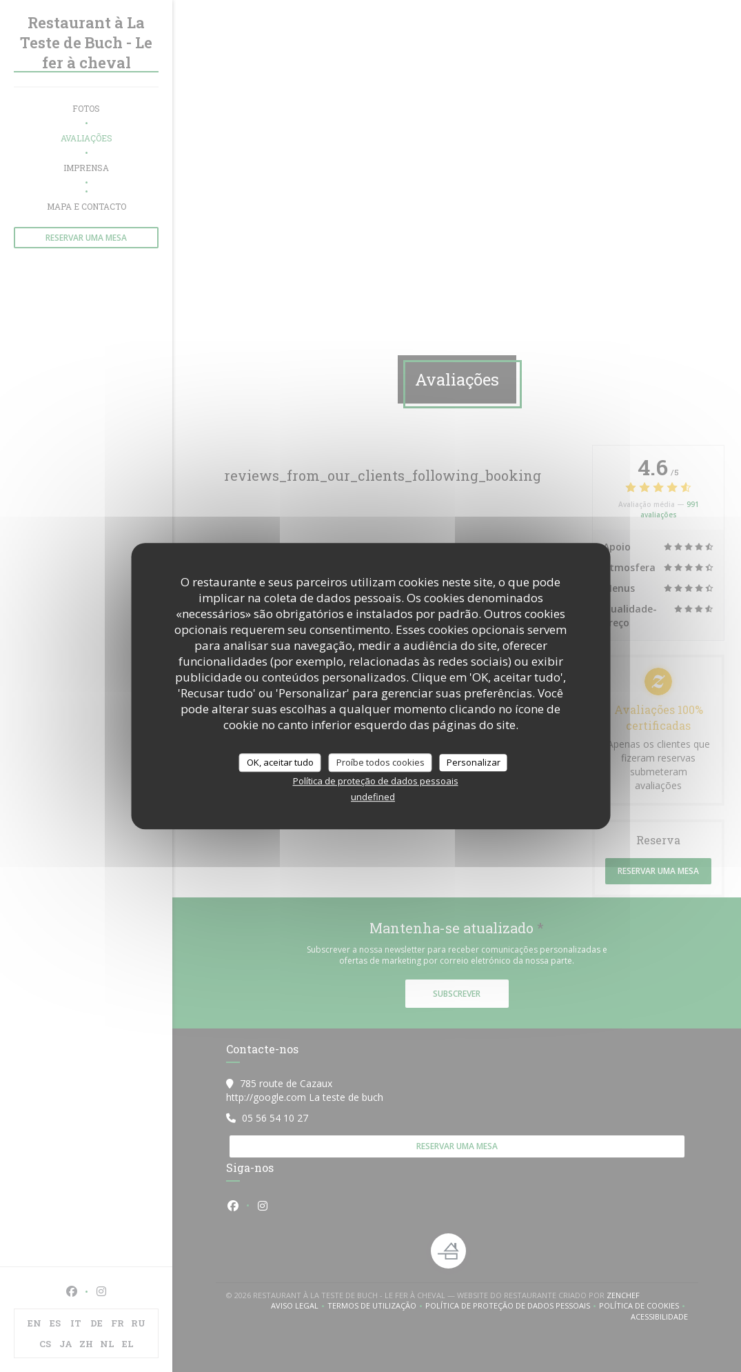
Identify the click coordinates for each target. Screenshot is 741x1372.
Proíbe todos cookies (380, 762)
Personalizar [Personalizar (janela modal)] (473, 762)
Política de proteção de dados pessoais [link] (375, 781)
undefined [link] (373, 797)
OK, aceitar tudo (280, 762)
